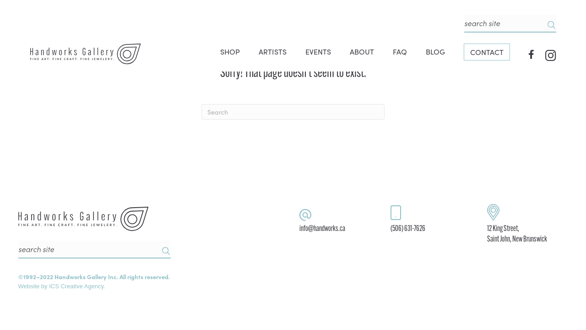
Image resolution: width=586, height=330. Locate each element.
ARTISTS (273, 51)
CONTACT (487, 52)
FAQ (400, 51)
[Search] (293, 112)
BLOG (435, 51)
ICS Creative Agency (76, 286)
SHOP (230, 51)
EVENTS (318, 51)
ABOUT (362, 51)
